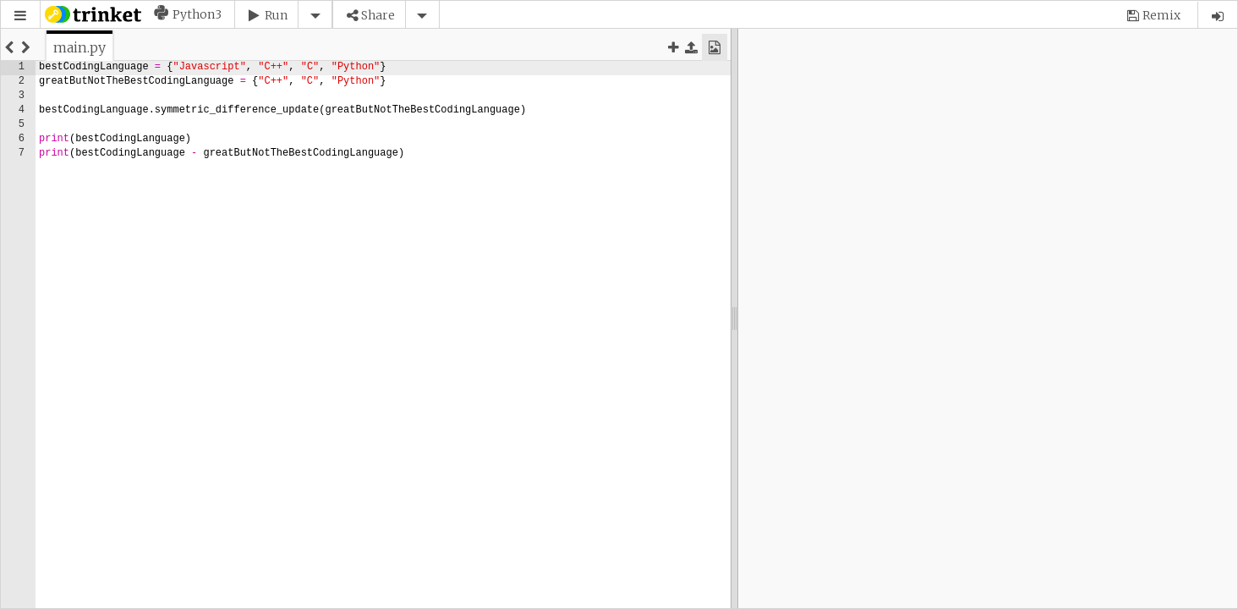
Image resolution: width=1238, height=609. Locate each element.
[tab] (79, 47)
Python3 (197, 14)
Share (378, 15)
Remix (1161, 15)
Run (276, 15)
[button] (20, 15)
